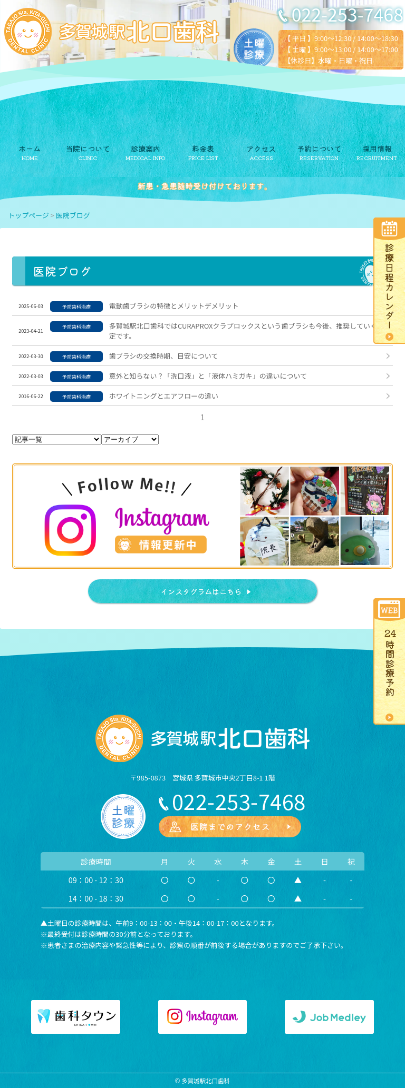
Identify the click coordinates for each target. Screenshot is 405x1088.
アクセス (261, 148)
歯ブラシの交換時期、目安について (163, 356)
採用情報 (377, 148)
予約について (319, 148)
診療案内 (145, 148)
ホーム (29, 148)
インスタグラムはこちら (201, 591)
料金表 (203, 148)
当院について (87, 148)
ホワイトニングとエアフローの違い (163, 396)
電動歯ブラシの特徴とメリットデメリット (174, 306)
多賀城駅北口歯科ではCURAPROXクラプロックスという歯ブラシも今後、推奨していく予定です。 (246, 331)
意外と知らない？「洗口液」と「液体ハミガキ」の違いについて (208, 376)
